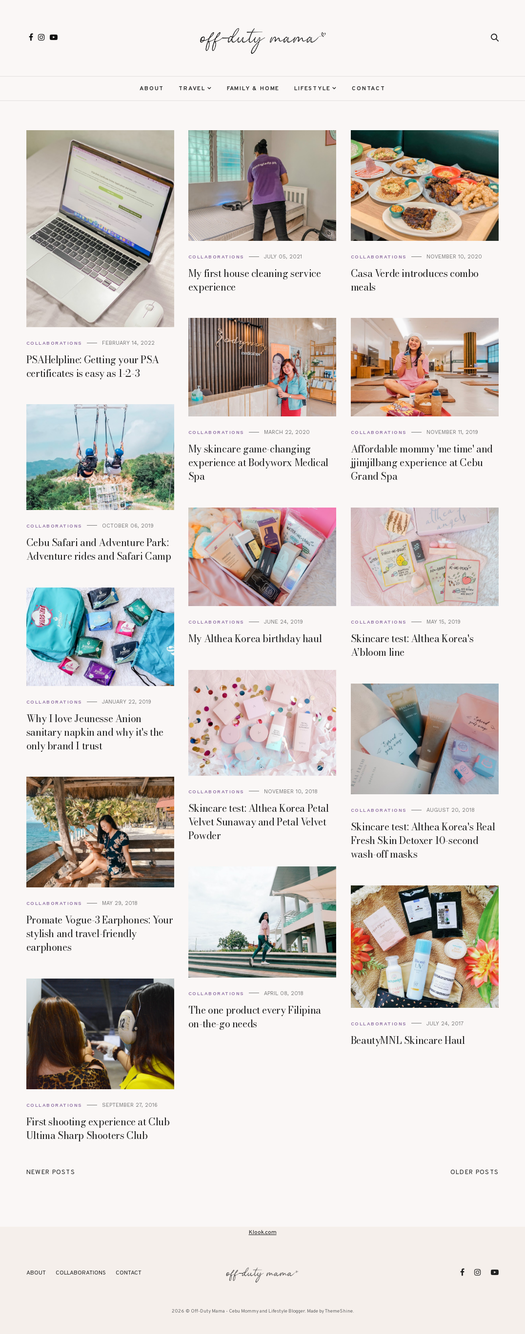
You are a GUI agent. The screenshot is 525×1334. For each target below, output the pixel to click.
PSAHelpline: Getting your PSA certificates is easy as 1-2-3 (92, 366)
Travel (192, 89)
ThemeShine (339, 1311)
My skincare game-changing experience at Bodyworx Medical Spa (258, 462)
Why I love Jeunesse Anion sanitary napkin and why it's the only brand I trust (94, 732)
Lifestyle (312, 89)
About (152, 89)
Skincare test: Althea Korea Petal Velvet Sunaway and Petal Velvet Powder (258, 822)
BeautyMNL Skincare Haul (408, 1040)
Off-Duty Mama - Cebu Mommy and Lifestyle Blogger (248, 1311)
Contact (368, 89)
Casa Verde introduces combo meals (415, 280)
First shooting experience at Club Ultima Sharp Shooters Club (98, 1128)
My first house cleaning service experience (254, 280)
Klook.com (263, 1232)
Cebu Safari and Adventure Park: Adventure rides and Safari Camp (98, 549)
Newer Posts (50, 1173)
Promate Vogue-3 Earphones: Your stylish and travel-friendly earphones (99, 933)
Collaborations (54, 343)
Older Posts (474, 1173)
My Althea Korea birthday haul (255, 638)
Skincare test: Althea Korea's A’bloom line (412, 645)
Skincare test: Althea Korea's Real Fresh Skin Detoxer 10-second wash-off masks (423, 840)
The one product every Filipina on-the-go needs (254, 1016)
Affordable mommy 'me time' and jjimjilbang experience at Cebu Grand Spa (422, 462)
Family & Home (253, 89)
